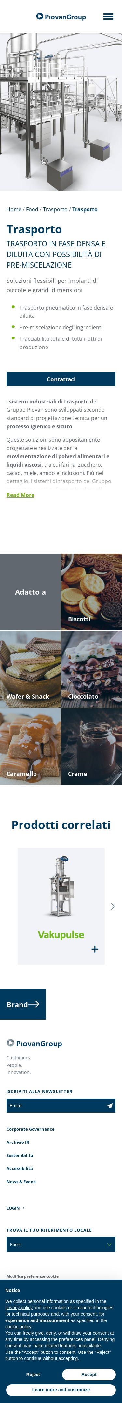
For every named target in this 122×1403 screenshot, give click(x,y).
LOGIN (13, 1208)
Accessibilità (20, 1168)
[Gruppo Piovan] (61, 17)
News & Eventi (22, 1182)
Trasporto (55, 209)
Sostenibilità (20, 1155)
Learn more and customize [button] (61, 1389)
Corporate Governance (31, 1129)
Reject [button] (33, 1374)
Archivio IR (18, 1142)
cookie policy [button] (18, 1326)
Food (32, 209)
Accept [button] (89, 1374)
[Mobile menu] (108, 18)
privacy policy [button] (19, 1307)
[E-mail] (55, 1106)
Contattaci (61, 379)
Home (14, 209)
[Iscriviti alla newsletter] (109, 1106)
